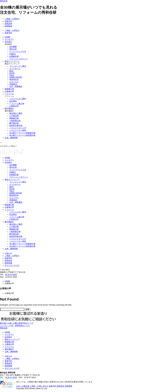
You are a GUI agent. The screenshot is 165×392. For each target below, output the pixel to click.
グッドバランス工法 (17, 51)
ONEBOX (13, 84)
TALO (11, 75)
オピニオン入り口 (12, 265)
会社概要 (13, 47)
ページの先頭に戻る (8, 391)
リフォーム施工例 (16, 104)
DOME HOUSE (15, 77)
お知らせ (8, 253)
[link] (7, 384)
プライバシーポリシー (18, 59)
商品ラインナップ (12, 61)
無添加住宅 (14, 79)
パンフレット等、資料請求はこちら (15, 326)
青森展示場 (14, 118)
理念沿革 (13, 49)
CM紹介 (12, 54)
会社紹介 (8, 42)
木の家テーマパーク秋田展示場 (22, 135)
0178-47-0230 (11, 275)
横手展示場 (14, 123)
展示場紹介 (9, 108)
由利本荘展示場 (15, 126)
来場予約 (8, 21)
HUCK (12, 73)
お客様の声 (9, 91)
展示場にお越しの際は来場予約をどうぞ (16, 323)
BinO (11, 71)
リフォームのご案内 (17, 99)
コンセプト (9, 39)
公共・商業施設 (15, 86)
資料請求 (8, 24)
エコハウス (14, 82)
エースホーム (14, 69)
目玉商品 (13, 101)
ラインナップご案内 (17, 66)
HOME (7, 37)
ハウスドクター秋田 (17, 130)
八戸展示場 (14, 116)
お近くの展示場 (22, 386)
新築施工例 (9, 89)
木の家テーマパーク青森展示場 (22, 133)
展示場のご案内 (15, 113)
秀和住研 (3, 1)
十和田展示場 (14, 121)
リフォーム (9, 94)
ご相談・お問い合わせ (39, 386)
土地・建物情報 (11, 138)
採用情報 (8, 26)
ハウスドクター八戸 (17, 128)
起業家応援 (14, 56)
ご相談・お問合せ (12, 19)
